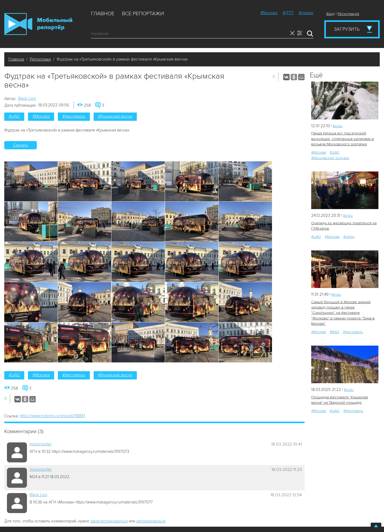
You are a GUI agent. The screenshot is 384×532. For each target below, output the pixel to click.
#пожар (306, 12)
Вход (330, 13)
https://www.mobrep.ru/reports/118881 (52, 415)
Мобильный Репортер (38, 24)
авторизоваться (150, 521)
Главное (102, 13)
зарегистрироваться (109, 521)
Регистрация (348, 13)
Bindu (338, 125)
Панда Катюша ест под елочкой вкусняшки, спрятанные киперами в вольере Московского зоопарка (342, 138)
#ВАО (334, 325)
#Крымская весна (115, 116)
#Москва (268, 12)
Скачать (20, 145)
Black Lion (27, 98)
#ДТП (288, 12)
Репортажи (40, 59)
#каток (348, 236)
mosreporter (41, 444)
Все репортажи (143, 13)
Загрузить (346, 29)
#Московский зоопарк (330, 157)
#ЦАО (14, 116)
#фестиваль (73, 116)
